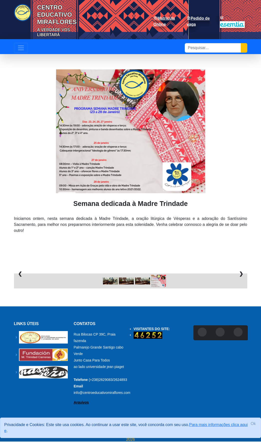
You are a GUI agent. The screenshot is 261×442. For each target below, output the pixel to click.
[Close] (253, 424)
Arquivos (81, 402)
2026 (130, 440)
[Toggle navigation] (21, 48)
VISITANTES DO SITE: (152, 329)
